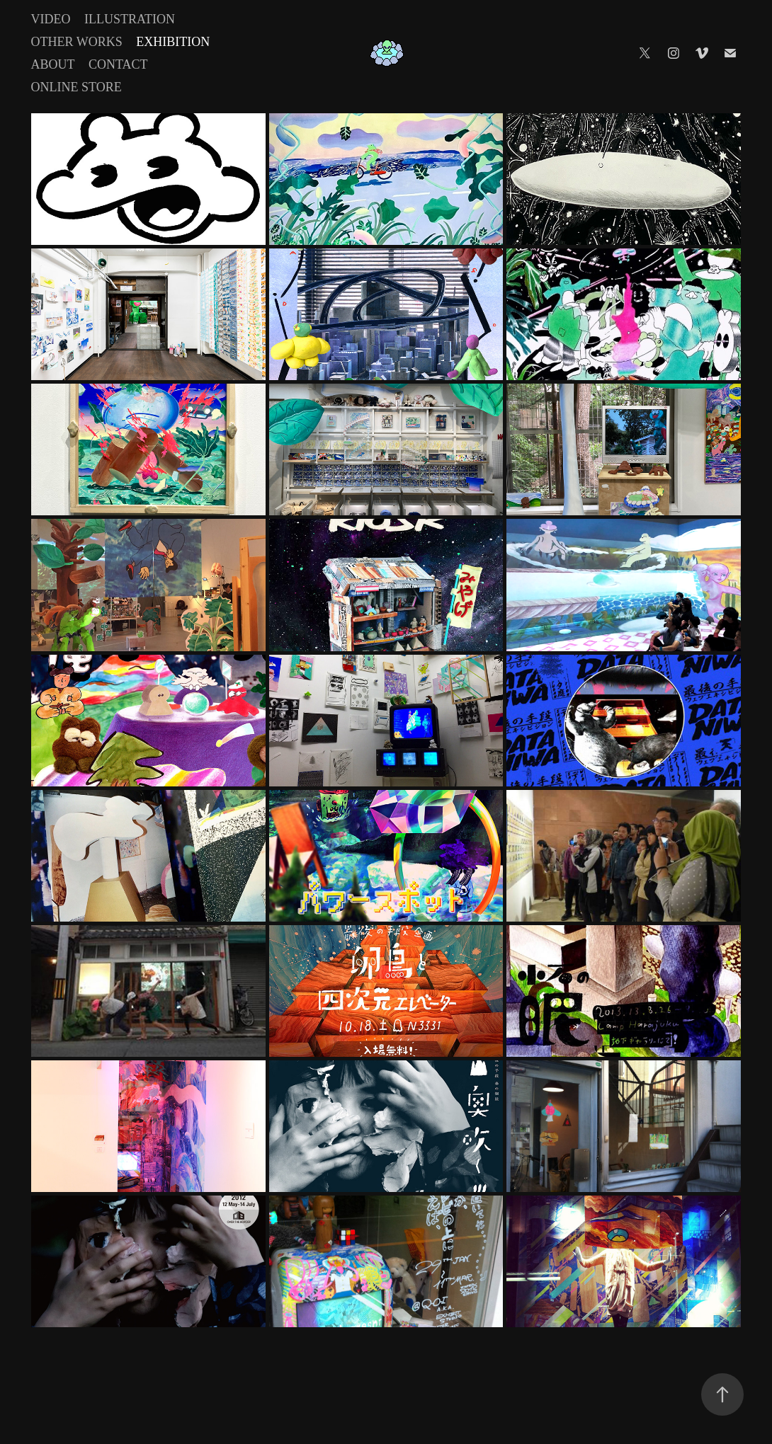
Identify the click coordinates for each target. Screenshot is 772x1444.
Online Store (76, 87)
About (53, 64)
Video (51, 19)
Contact (118, 64)
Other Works (77, 42)
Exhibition (173, 42)
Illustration (129, 19)
